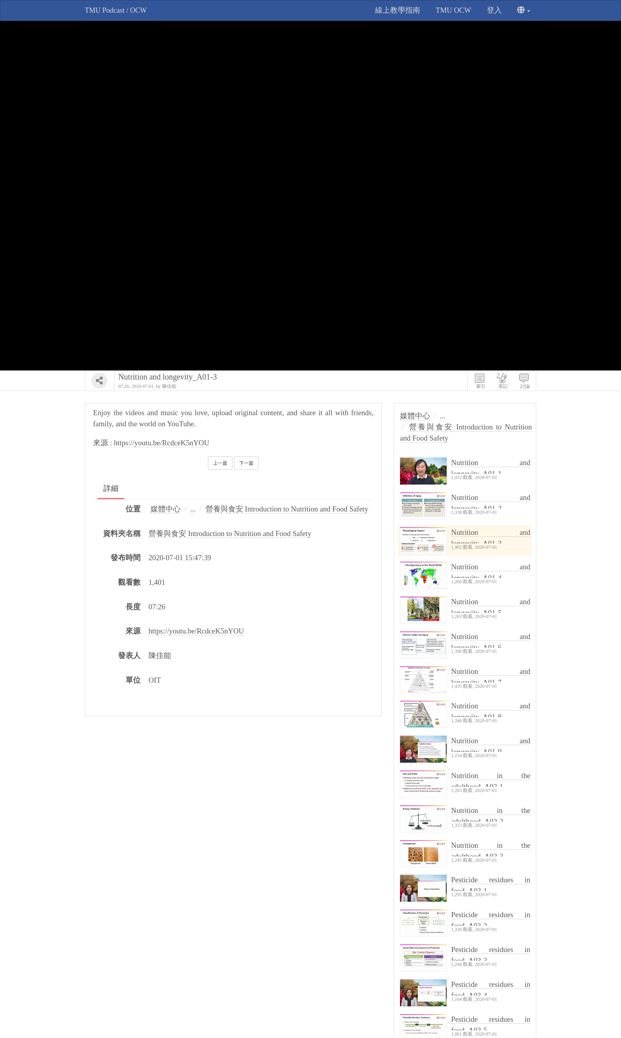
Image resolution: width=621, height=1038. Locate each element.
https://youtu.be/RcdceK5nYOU (162, 443)
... (193, 509)
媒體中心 (165, 509)
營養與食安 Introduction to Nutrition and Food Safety (287, 509)
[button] (523, 10)
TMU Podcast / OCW (116, 10)
